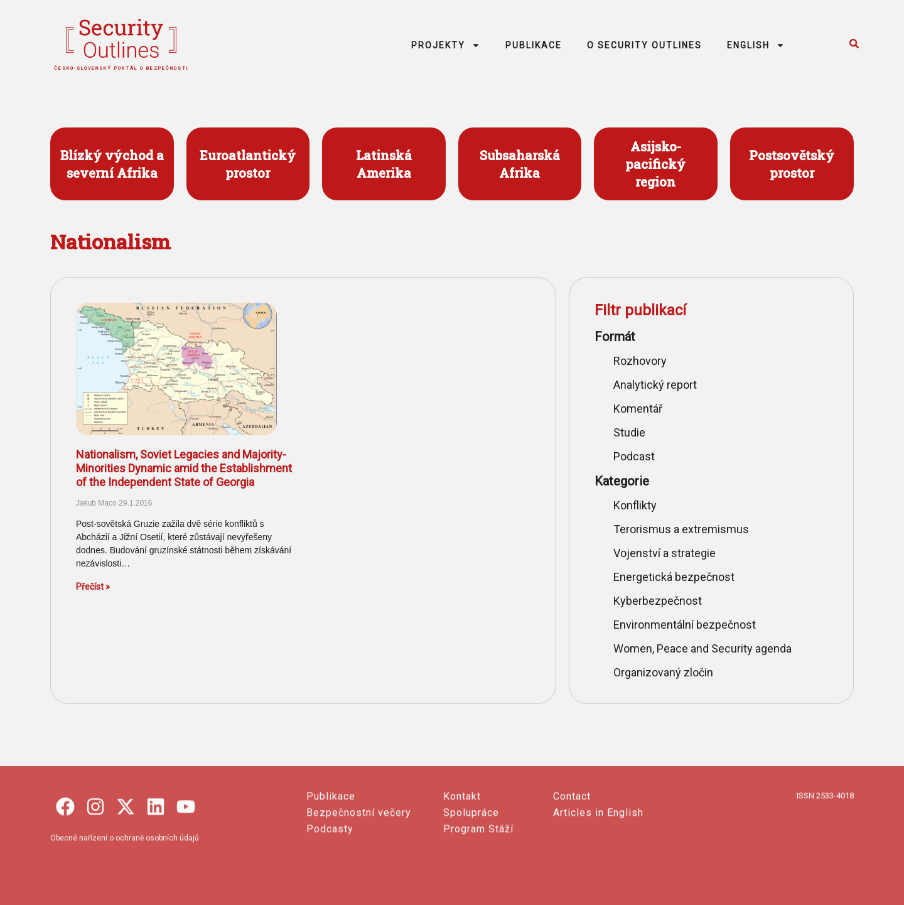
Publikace (330, 856)
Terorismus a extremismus (681, 529)
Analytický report (655, 384)
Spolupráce (471, 873)
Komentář (637, 408)
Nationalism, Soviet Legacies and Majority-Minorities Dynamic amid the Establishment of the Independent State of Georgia (184, 468)
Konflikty (635, 505)
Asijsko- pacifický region (655, 164)
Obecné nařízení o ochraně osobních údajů (124, 898)
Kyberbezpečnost (657, 600)
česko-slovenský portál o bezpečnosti (121, 68)
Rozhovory (640, 360)
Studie (629, 432)
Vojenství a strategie (664, 553)
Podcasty (329, 889)
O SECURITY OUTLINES (644, 45)
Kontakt (462, 856)
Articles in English (598, 873)
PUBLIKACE (533, 45)
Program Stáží (478, 889)
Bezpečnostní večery (358, 873)
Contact (572, 856)
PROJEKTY (445, 45)
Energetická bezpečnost (673, 576)
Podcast (634, 456)
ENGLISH (756, 45)
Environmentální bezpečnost (684, 624)
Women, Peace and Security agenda (702, 648)
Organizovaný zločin (663, 672)
